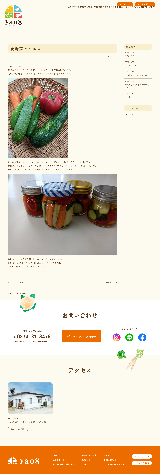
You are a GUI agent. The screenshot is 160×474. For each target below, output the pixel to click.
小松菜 (128, 97)
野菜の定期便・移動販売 (66, 15)
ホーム (55, 455)
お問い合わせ (146, 15)
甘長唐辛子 (110, 282)
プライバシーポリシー (114, 464)
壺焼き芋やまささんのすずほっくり (138, 86)
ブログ (119, 15)
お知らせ (107, 15)
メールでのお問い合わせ (81, 336)
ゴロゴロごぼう (16, 282)
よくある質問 (144, 4)
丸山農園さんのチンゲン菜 (136, 75)
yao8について (44, 15)
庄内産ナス (129, 56)
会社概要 (131, 15)
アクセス (124, 4)
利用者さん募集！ (90, 15)
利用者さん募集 (89, 455)
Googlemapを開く (18, 429)
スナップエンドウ (132, 65)
